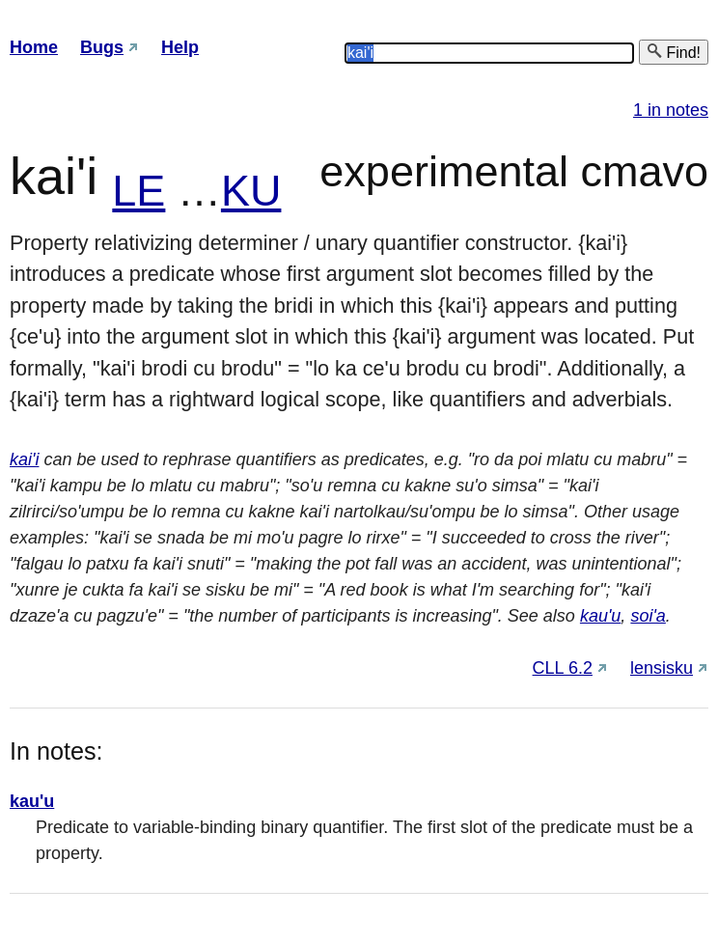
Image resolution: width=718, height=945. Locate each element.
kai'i (24, 459)
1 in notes (670, 110)
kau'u (600, 615)
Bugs (102, 47)
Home (34, 47)
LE (138, 190)
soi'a (647, 615)
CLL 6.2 (563, 668)
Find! (674, 51)
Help (180, 47)
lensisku (661, 668)
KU (251, 190)
